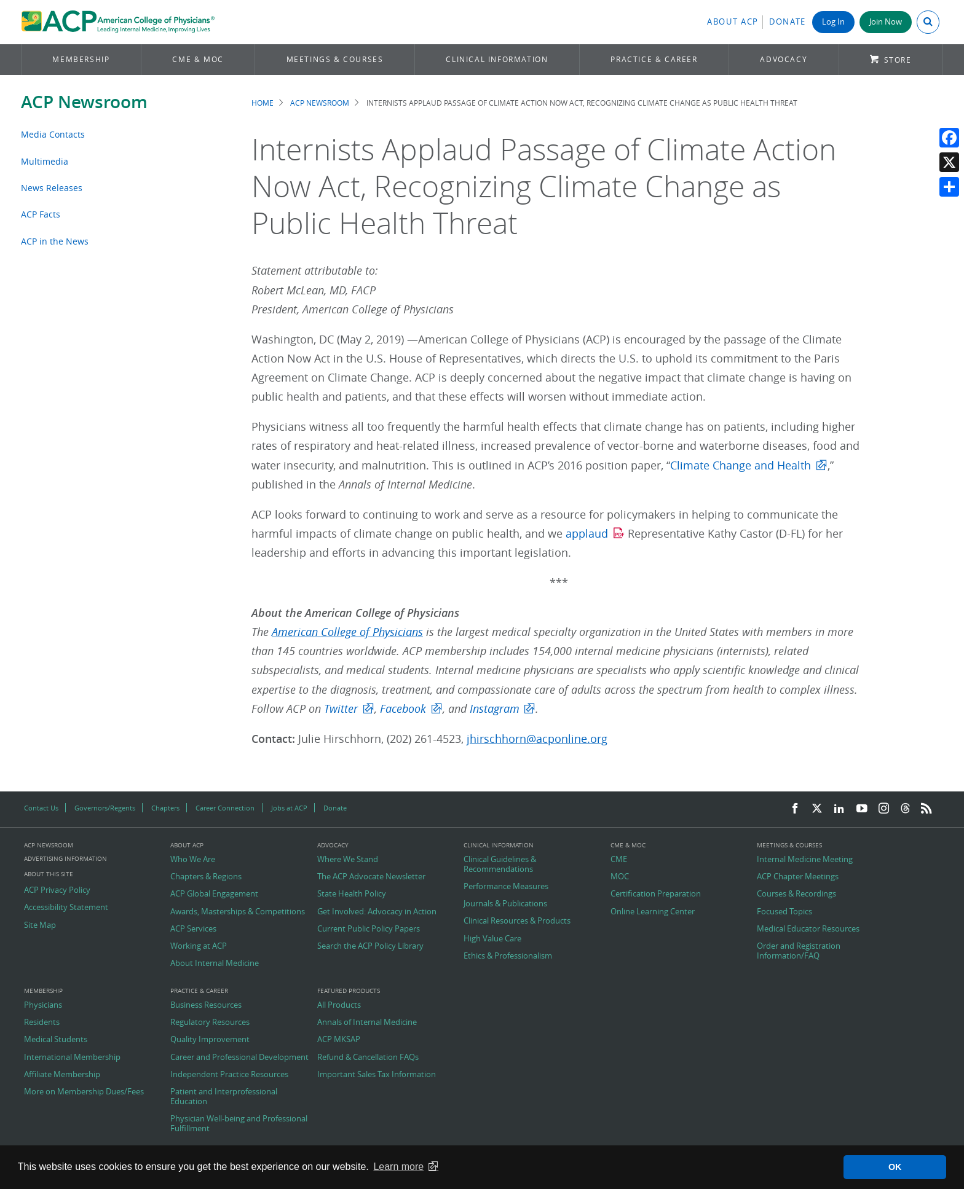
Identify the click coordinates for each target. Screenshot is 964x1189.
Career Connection (225, 807)
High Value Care (492, 939)
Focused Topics (784, 912)
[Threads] (905, 809)
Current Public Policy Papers (368, 929)
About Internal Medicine (214, 963)
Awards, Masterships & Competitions (237, 912)
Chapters (165, 807)
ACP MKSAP (338, 1040)
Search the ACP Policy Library (370, 946)
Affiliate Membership (62, 1075)
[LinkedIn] (839, 809)
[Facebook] (794, 809)
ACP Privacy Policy (57, 890)
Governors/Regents (104, 807)
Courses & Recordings (796, 894)
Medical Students (55, 1040)
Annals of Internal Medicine (367, 1022)
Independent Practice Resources (229, 1075)
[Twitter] (817, 809)
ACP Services (193, 929)
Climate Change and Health (740, 465)
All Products (339, 1005)
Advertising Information (65, 859)
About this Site (48, 874)
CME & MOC (197, 59)
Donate (787, 22)
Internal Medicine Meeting (805, 860)
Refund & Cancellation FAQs (368, 1057)
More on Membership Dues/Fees (84, 1092)
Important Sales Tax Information (376, 1075)
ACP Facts (40, 214)
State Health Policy (351, 894)
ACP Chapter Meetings (798, 877)
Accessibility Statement (66, 907)
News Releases (51, 188)
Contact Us (41, 807)
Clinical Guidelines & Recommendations (500, 864)
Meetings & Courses (335, 59)
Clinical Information (497, 59)
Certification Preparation (655, 894)
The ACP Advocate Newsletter (371, 877)
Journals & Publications (505, 904)
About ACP (733, 22)
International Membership (72, 1057)
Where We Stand (347, 860)
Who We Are (192, 860)
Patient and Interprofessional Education (223, 1096)
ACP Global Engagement (214, 894)
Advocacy (783, 59)
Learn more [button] (398, 1166)
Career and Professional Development (239, 1057)
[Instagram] (884, 809)
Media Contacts (53, 134)
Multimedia (44, 161)
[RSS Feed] (926, 809)
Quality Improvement (210, 1040)
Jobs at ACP (289, 807)
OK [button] (895, 1167)
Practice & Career (653, 59)
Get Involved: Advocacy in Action (377, 912)
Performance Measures (506, 887)
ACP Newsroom (84, 101)
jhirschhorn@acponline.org (537, 739)
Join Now (885, 22)
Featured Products (348, 991)
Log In (833, 22)
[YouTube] (861, 809)
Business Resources (206, 1005)
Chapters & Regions (206, 877)
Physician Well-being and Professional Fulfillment (238, 1123)
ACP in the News (55, 241)
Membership (80, 59)
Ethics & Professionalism (508, 956)
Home (262, 103)
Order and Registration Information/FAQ (798, 950)
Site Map (40, 925)
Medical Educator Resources (808, 929)
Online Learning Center (652, 912)
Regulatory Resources (210, 1022)
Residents (42, 1022)
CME (618, 860)
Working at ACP (198, 946)
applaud (587, 534)
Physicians (43, 1005)
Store (898, 60)
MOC (619, 877)
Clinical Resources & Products (517, 921)
